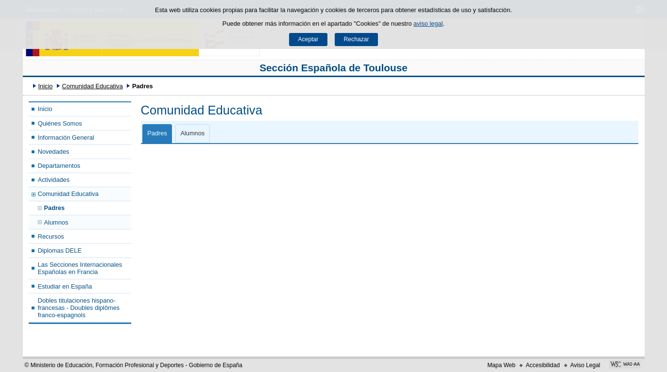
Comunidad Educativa (92, 86)
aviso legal (428, 23)
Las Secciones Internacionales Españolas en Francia (80, 268)
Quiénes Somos (60, 123)
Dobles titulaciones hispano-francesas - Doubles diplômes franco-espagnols (79, 308)
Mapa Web (501, 365)
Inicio (45, 86)
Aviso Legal (585, 365)
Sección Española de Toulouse (333, 67)
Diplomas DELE (60, 250)
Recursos (51, 236)
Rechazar (356, 39)
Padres (54, 207)
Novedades (53, 151)
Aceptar (308, 39)
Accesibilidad (543, 365)
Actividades (53, 179)
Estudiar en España (65, 286)
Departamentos (59, 165)
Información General (66, 137)
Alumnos (56, 222)
